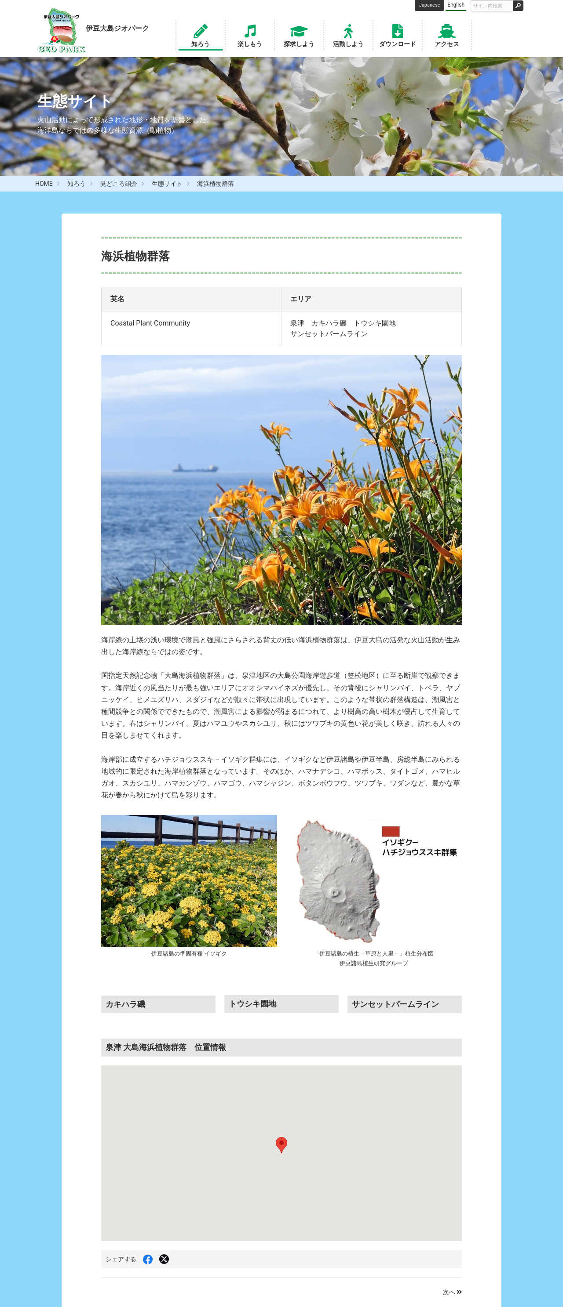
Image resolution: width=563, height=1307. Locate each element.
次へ (452, 1292)
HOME (44, 183)
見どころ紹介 (118, 183)
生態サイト (167, 183)
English (455, 5)
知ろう (201, 34)
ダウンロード (398, 34)
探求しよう (299, 34)
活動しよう (348, 34)
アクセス (447, 34)
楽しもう (250, 34)
